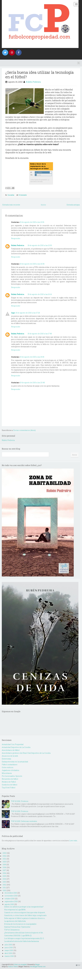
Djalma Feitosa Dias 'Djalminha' (17, 927)
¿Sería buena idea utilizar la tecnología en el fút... (24, 932)
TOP (78, 965)
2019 (4, 864)
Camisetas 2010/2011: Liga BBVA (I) (18, 935)
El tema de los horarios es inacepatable (20, 924)
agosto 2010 (9, 904)
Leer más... (73, 840)
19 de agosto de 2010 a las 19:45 (32, 357)
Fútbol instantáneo (9, 764)
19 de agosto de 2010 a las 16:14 (40, 294)
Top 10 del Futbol (8, 787)
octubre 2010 (10, 898)
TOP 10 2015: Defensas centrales (24, 821)
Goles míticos (7, 767)
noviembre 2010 (11, 896)
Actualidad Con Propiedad (12, 744)
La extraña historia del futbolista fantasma (21, 941)
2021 (4, 859)
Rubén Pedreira (33, 81)
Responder (15, 238)
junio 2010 (9, 947)
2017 (4, 870)
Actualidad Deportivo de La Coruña (16, 747)
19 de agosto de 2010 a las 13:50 (40, 245)
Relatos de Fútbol (9, 782)
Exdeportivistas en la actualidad (15, 762)
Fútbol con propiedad (20, 964)
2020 (4, 861)
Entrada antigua (73, 205)
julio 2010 (8, 944)
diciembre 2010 (11, 893)
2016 (4, 873)
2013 (4, 882)
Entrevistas (6, 759)
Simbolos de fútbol (9, 785)
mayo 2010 (9, 950)
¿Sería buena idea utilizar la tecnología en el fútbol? (39, 74)
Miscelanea (7, 773)
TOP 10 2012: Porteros (19, 801)
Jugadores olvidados (10, 770)
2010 (4, 890)
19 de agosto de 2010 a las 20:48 (32, 382)
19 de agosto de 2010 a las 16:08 (32, 264)
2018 (4, 867)
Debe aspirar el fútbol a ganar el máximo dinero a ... (25, 918)
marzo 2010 (9, 956)
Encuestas (11, 195)
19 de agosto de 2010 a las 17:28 (28, 313)
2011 (4, 887)
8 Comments (23, 195)
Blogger (37, 964)
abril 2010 (8, 953)
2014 (4, 879)
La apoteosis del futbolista (15, 921)
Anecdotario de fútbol (11, 750)
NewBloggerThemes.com (38, 966)
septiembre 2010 (11, 901)
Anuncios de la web (10, 756)
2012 (4, 885)
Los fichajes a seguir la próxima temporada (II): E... (24, 938)
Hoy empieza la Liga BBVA (15, 909)
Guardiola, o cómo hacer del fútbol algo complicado (25, 915)
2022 (4, 856)
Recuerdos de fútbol (10, 779)
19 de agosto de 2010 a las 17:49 (40, 333)
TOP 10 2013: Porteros (19, 811)
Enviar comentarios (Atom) (24, 430)
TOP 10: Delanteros (12, 930)
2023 (4, 853)
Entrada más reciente (11, 205)
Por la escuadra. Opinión (12, 776)
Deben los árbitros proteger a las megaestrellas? (24, 907)
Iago (13, 313)
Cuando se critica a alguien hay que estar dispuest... (25, 912)
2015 (4, 876)
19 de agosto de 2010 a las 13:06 (32, 222)
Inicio (43, 205)
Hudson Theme (13, 966)
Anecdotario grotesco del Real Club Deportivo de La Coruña (26, 753)
